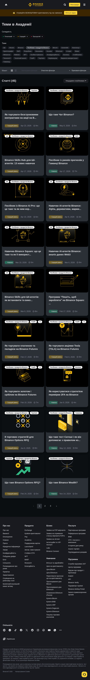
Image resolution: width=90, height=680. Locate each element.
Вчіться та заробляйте (54, 563)
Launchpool (29, 546)
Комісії (70, 576)
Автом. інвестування (32, 550)
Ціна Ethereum (51, 573)
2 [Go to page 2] (44, 506)
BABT (27, 560)
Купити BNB (50, 602)
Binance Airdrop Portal (76, 589)
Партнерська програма (77, 530)
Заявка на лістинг (53, 539)
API (69, 579)
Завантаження (8, 575)
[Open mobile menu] (84, 5)
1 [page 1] (39, 506)
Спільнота (7, 563)
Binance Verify (73, 582)
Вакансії (6, 533)
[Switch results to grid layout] (12, 70)
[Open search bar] (64, 5)
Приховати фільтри (77, 70)
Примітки (6, 572)
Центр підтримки (74, 567)
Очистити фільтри (48, 70)
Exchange (28, 530)
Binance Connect (52, 551)
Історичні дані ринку (75, 546)
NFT (26, 556)
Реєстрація (74, 5)
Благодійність (30, 566)
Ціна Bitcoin (50, 569)
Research (28, 563)
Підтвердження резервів (77, 552)
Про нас (6, 530)
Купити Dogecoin (52, 608)
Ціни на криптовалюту (54, 566)
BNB (70, 537)
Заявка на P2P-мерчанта (55, 530)
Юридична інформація (11, 546)
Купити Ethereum (52, 611)
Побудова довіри (9, 556)
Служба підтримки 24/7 (77, 564)
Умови (5, 550)
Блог (4, 560)
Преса (5, 543)
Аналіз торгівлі (73, 549)
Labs (48, 548)
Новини (6, 540)
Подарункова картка (32, 543)
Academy (28, 540)
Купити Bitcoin (51, 598)
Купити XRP (50, 605)
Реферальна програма (77, 533)
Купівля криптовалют (33, 533)
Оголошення (7, 537)
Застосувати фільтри (29, 70)
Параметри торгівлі (75, 586)
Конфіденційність (9, 553)
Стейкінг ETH (30, 553)
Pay (26, 537)
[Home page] (35, 5)
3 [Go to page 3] (50, 506)
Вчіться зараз (71, 13)
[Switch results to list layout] (15, 70)
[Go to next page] (56, 506)
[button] (84, 4)
